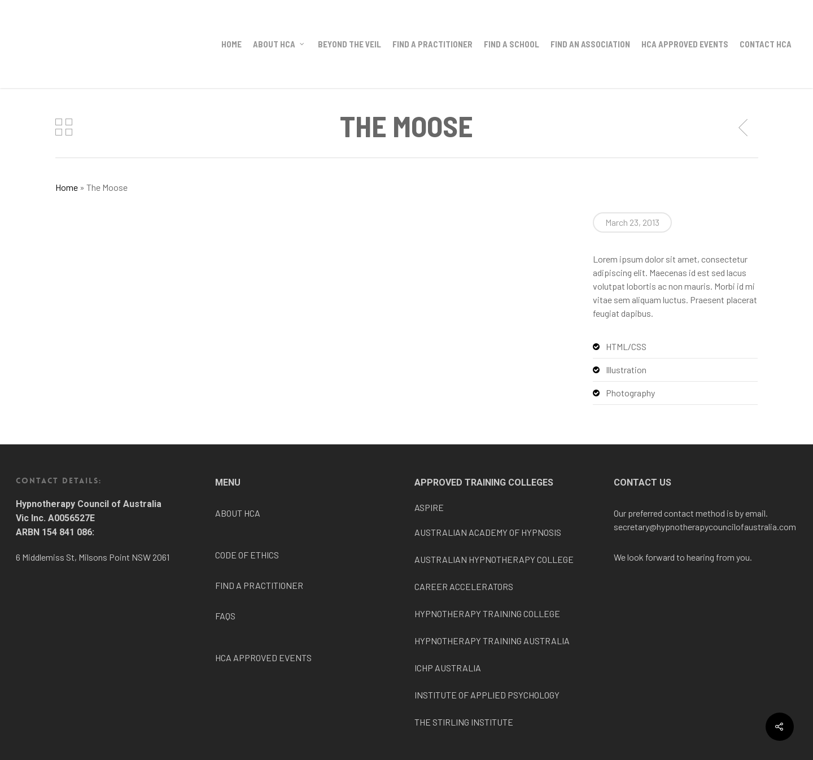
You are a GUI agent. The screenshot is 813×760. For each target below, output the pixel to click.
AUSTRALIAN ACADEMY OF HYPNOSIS (487, 532)
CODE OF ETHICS (247, 554)
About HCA (279, 44)
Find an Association (590, 44)
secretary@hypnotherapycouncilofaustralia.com (705, 526)
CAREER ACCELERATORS (463, 586)
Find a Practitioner (432, 44)
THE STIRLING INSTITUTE (463, 722)
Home (231, 44)
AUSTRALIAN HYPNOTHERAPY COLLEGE (494, 559)
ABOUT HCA (237, 513)
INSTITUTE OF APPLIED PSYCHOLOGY (487, 694)
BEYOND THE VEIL (349, 44)
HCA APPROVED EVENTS (263, 657)
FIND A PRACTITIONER (259, 585)
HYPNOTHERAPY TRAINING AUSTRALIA (492, 640)
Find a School (511, 44)
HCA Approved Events (684, 44)
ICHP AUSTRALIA (447, 667)
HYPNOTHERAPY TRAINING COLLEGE (487, 613)
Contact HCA (766, 44)
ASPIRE (429, 507)
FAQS (225, 615)
